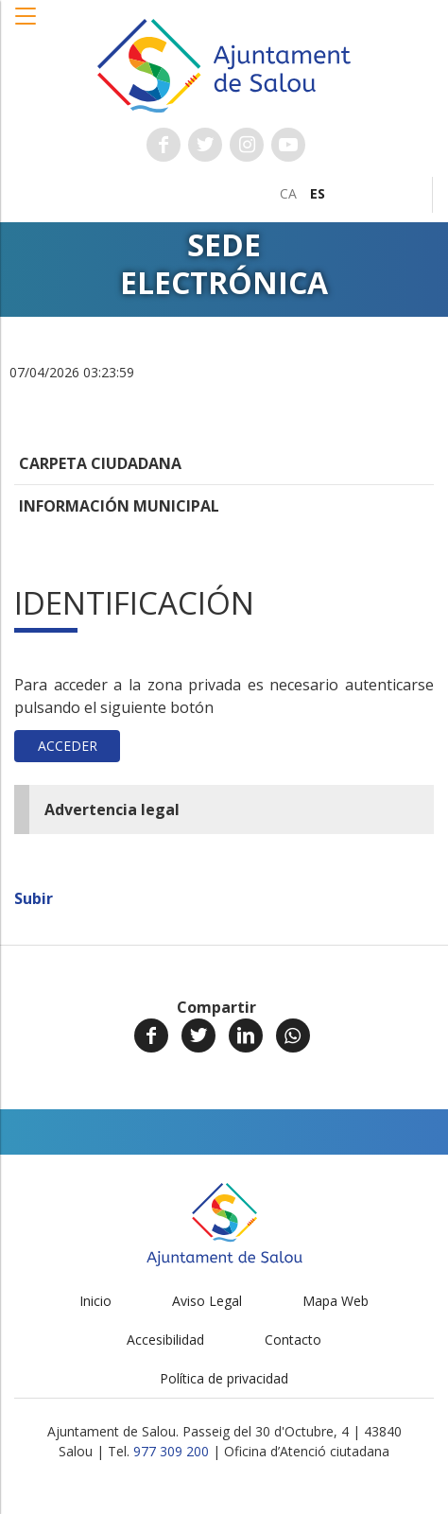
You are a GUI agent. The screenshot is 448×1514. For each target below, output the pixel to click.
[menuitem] (288, 193)
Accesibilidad (165, 1340)
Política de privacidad (224, 1378)
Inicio (95, 1301)
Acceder (67, 746)
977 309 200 (171, 1451)
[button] (26, 25)
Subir (33, 898)
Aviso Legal (207, 1301)
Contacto (293, 1340)
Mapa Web (335, 1301)
